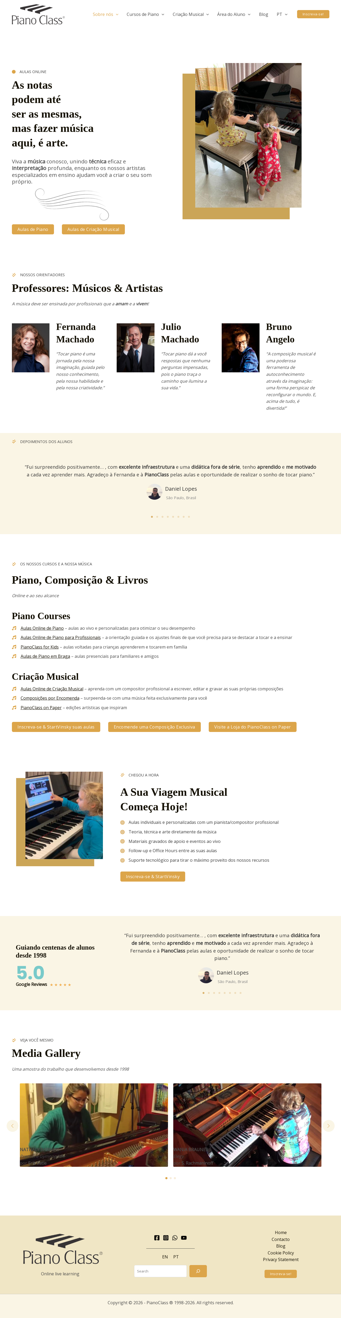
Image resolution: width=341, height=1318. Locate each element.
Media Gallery (46, 1053)
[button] (106, 14)
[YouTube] (184, 1238)
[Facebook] (157, 1238)
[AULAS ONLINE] (29, 71)
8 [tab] (189, 517)
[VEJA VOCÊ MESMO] (32, 1040)
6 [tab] (178, 517)
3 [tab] (162, 517)
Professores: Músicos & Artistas (87, 288)
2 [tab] (157, 517)
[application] (116, 14)
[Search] (198, 1271)
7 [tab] (184, 517)
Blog (280, 1246)
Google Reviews (31, 984)
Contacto (281, 1239)
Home (281, 1232)
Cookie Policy (281, 1253)
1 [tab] (152, 517)
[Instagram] (166, 1238)
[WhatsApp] (175, 1238)
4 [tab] (168, 517)
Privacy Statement (281, 1259)
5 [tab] (173, 517)
